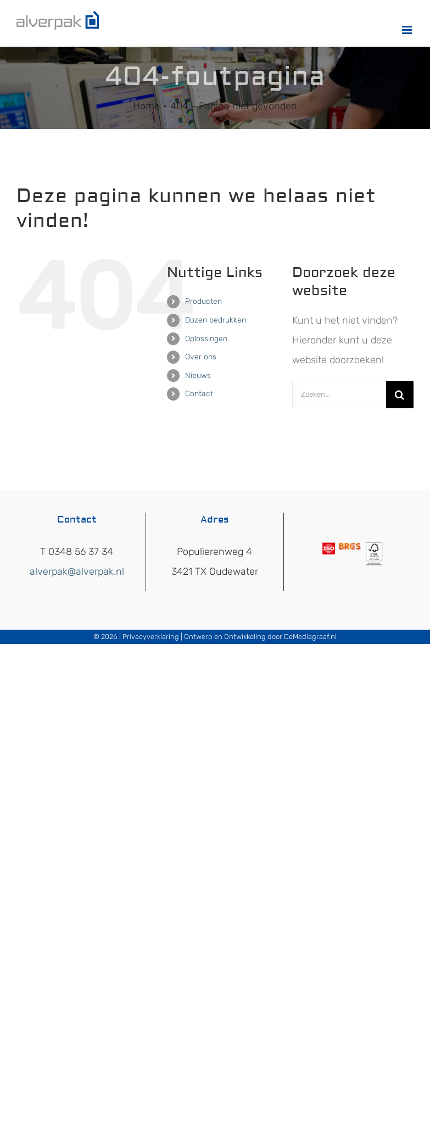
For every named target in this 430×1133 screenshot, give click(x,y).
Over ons (200, 357)
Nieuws (198, 375)
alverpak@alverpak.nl (77, 571)
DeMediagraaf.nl (310, 636)
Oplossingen (206, 338)
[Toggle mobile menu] (408, 30)
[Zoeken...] (339, 394)
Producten (203, 301)
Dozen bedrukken (215, 320)
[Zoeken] (400, 394)
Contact (199, 393)
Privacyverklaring (150, 636)
